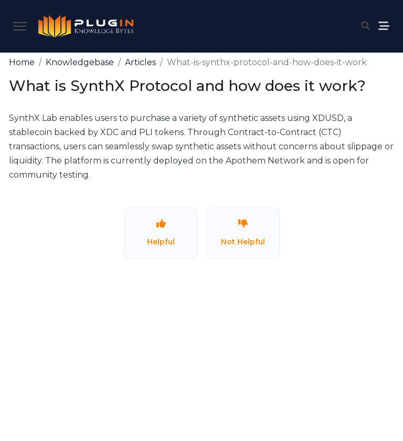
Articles (140, 62)
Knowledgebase (80, 62)
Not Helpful (243, 233)
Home (22, 62)
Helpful (161, 233)
